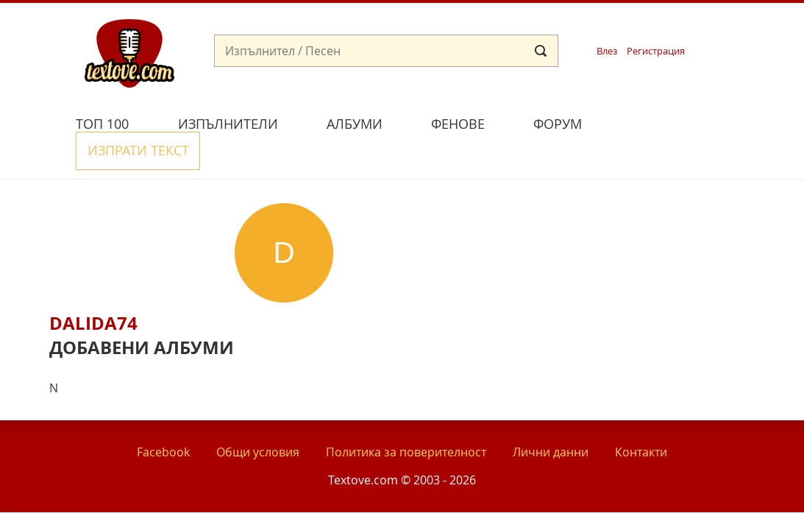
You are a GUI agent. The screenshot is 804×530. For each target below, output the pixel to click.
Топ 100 (102, 124)
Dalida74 (93, 289)
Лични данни (550, 418)
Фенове (458, 124)
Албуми (355, 124)
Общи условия (257, 418)
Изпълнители (228, 124)
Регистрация (656, 51)
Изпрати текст (676, 122)
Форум (557, 124)
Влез (607, 51)
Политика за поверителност (406, 418)
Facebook (163, 418)
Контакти (641, 418)
